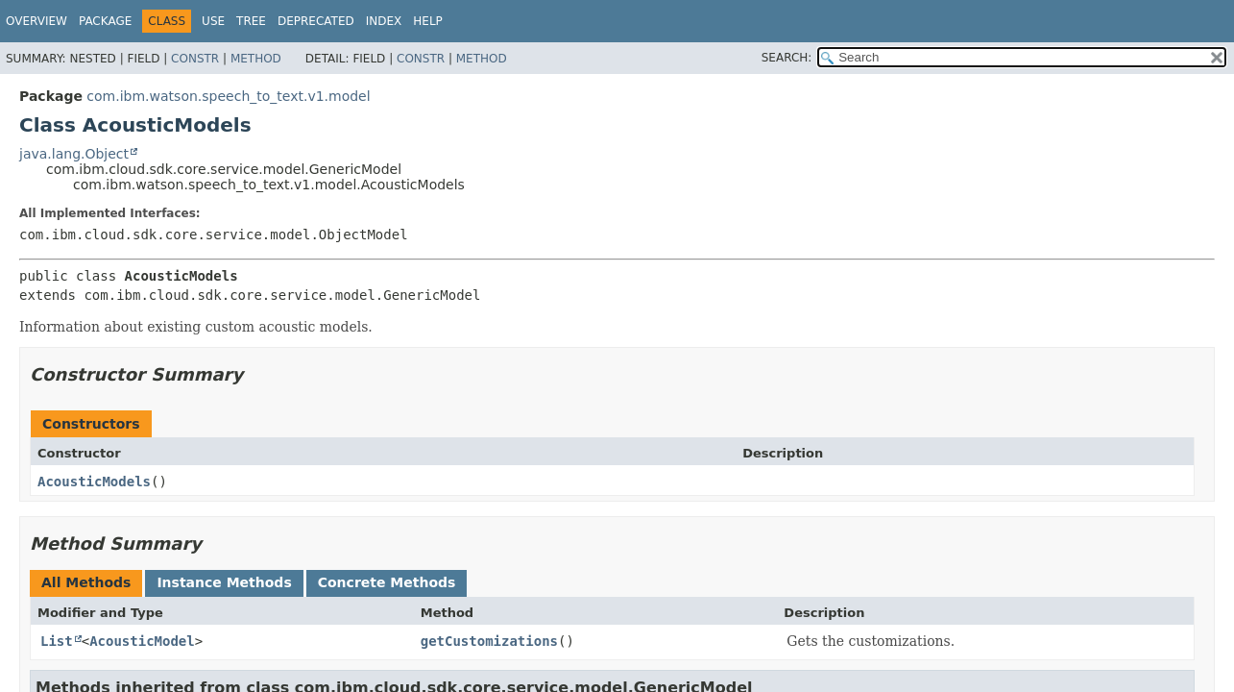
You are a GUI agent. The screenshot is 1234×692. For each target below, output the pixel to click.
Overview (36, 21)
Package (105, 21)
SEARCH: (787, 57)
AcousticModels (94, 481)
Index (384, 21)
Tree (251, 21)
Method (255, 58)
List (56, 641)
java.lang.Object (74, 153)
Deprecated (316, 21)
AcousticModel (142, 641)
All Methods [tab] (86, 582)
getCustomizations (489, 641)
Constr (195, 58)
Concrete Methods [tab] (387, 582)
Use (213, 21)
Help (428, 21)
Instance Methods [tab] (224, 582)
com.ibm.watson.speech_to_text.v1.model (228, 96)
